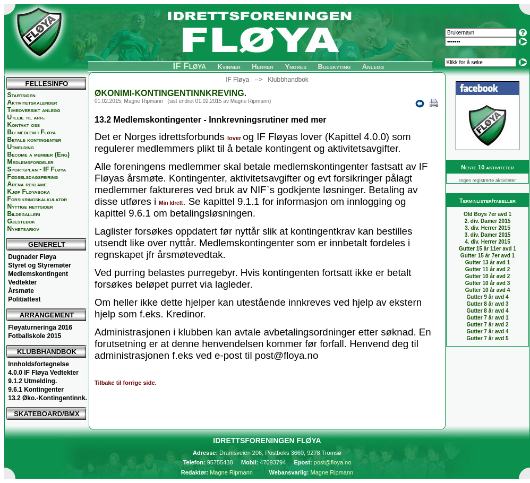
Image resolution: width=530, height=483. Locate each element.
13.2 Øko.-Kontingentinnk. (47, 398)
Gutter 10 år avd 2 (487, 276)
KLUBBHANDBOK (46, 352)
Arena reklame (27, 184)
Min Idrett (171, 203)
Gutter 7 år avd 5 (488, 338)
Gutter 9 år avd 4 (488, 297)
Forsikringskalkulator (37, 199)
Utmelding (20, 147)
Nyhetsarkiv (23, 228)
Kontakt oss (23, 124)
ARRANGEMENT (47, 315)
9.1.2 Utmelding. (32, 381)
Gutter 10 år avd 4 (487, 290)
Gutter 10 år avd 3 (487, 283)
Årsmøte (21, 291)
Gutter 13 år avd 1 (487, 262)
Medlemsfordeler (30, 162)
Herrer (262, 67)
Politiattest (24, 299)
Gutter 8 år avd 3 (488, 304)
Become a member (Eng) (38, 154)
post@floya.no (333, 462)
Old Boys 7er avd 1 (487, 214)
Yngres (295, 67)
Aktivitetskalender (32, 102)
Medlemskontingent (38, 274)
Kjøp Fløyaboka (28, 191)
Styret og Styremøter (39, 265)
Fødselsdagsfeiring (32, 176)
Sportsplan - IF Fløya (36, 169)
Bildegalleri (23, 214)
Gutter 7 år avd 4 (488, 331)
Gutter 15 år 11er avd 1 (487, 249)
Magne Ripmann (231, 472)
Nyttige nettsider (30, 206)
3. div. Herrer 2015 (487, 228)
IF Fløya (189, 66)
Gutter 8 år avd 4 (488, 311)
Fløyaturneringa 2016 (40, 327)
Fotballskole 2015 (34, 336)
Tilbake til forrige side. (126, 383)
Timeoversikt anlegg (34, 110)
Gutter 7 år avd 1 (488, 318)
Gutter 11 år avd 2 (487, 269)
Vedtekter (22, 282)
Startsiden (21, 95)
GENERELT (46, 244)
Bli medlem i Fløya (31, 132)
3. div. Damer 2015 (488, 235)
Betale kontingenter (34, 139)
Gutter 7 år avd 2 (488, 324)
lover (235, 138)
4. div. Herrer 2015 (487, 242)
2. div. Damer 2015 (488, 221)
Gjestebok (21, 221)
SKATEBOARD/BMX (46, 414)
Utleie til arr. (26, 117)
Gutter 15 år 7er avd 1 (487, 255)
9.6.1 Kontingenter (36, 389)
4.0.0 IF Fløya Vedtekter (43, 372)
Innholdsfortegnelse (38, 364)
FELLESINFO (47, 84)
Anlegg (373, 67)
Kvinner (228, 67)
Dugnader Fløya (32, 257)
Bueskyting (334, 67)
